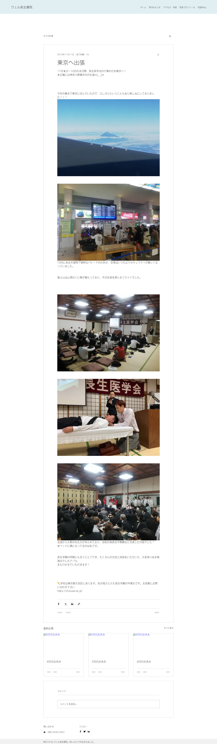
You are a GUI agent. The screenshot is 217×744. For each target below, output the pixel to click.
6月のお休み (54, 661)
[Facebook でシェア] (58, 604)
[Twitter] (84, 731)
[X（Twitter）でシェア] (65, 604)
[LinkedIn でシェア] (72, 604)
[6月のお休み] (64, 644)
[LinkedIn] (88, 731)
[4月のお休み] (153, 644)
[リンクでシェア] (79, 604)
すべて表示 (169, 628)
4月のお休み (144, 661)
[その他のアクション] (158, 54)
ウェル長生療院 (21, 7)
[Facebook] (80, 731)
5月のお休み (99, 661)
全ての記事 (48, 36)
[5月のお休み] (109, 644)
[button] (170, 36)
